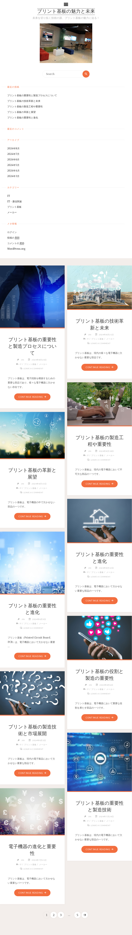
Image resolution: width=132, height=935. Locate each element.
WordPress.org (16, 248)
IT (8, 195)
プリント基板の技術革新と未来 (23, 100)
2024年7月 (13, 153)
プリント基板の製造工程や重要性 (25, 106)
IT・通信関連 (14, 201)
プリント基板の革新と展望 (21, 112)
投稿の (13, 238)
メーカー (12, 212)
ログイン (12, 232)
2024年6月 (13, 159)
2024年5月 (13, 165)
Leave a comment (33, 368)
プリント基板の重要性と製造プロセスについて (32, 95)
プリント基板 (14, 206)
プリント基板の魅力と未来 (66, 11)
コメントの (15, 243)
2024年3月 (13, 176)
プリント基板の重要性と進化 (22, 117)
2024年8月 (13, 148)
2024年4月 (13, 170)
